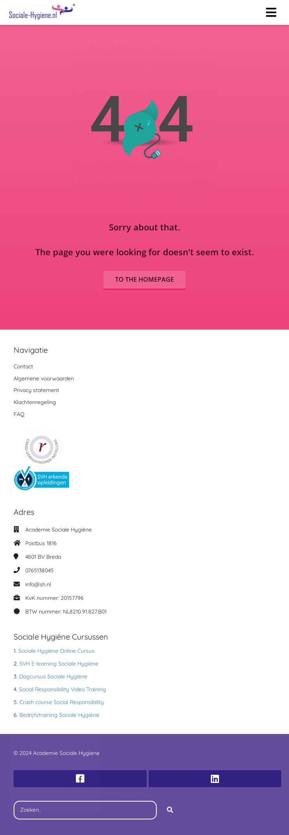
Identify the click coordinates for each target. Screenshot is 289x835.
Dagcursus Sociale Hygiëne (53, 676)
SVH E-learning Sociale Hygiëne (58, 663)
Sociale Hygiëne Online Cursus (56, 650)
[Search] (170, 810)
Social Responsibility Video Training (62, 689)
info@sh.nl (38, 584)
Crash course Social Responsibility (61, 702)
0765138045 (39, 570)
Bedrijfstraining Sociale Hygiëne (59, 714)
